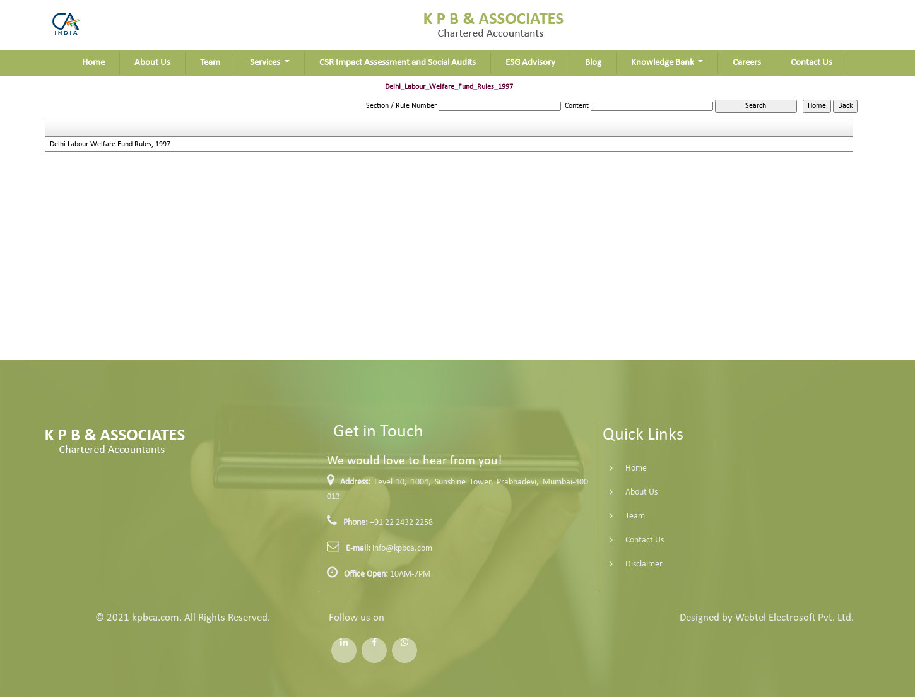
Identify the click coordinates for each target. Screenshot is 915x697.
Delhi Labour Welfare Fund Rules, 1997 (110, 144)
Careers (747, 62)
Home (93, 62)
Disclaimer (632, 564)
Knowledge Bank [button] (663, 62)
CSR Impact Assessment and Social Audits (397, 62)
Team (210, 62)
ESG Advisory (530, 62)
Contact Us (811, 62)
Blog (593, 62)
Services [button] (266, 62)
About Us (152, 62)
